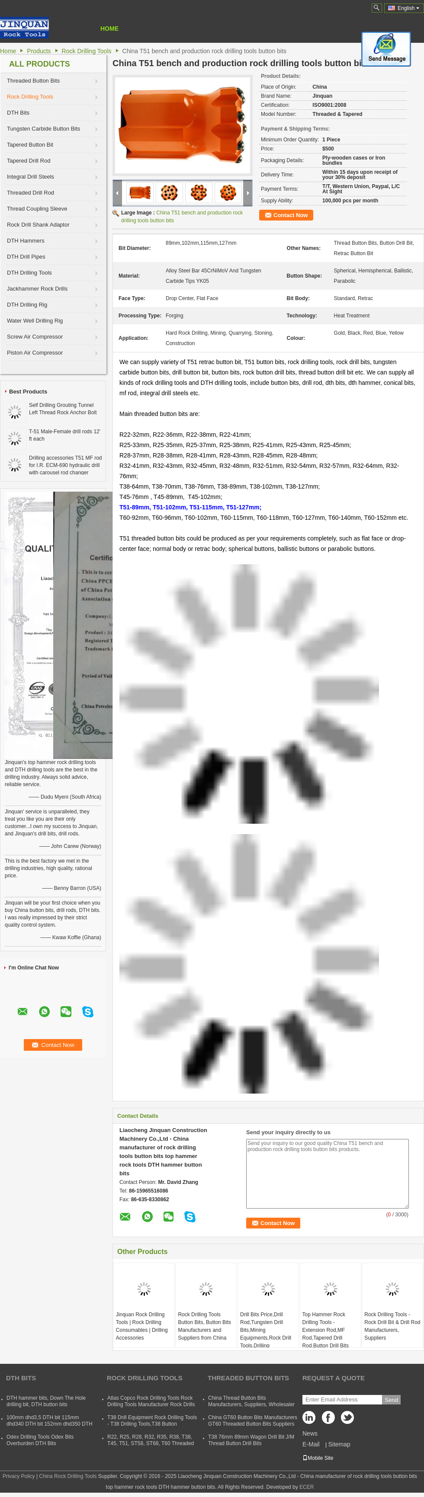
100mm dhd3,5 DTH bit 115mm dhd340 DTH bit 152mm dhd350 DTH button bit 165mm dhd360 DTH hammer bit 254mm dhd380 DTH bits (49, 1427)
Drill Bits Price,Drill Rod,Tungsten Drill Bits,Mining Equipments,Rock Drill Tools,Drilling (265, 1330)
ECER (306, 1487)
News (310, 1433)
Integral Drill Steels (30, 176)
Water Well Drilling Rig (35, 320)
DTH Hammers (26, 240)
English (408, 8)
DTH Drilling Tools (29, 272)
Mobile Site (317, 1458)
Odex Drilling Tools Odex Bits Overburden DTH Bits (40, 1440)
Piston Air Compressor (35, 352)
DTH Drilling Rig (27, 304)
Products (39, 51)
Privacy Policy (19, 1476)
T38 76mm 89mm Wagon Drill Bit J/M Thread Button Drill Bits (251, 1440)
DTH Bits (18, 112)
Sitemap (339, 1444)
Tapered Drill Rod (28, 160)
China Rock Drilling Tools (67, 1476)
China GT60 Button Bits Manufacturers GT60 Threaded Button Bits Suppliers (252, 1420)
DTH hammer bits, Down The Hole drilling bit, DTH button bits (46, 1401)
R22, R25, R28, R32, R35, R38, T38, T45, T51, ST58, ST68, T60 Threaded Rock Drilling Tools (150, 1443)
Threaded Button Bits (33, 80)
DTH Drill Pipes (26, 256)
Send (391, 1400)
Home (109, 28)
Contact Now (290, 215)
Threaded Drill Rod (30, 192)
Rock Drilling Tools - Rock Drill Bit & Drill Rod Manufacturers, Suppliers (392, 1326)
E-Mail (311, 1444)
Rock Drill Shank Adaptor (38, 224)
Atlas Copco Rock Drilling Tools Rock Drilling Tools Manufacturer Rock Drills (151, 1401)
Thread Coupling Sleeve (37, 208)
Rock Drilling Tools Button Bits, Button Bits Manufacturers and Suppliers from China (204, 1326)
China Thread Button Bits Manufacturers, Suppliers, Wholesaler (251, 1401)
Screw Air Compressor (35, 336)
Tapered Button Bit (30, 144)
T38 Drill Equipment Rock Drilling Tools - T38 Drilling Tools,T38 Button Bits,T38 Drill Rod (152, 1423)
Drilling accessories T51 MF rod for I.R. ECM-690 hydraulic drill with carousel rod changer (65, 465)
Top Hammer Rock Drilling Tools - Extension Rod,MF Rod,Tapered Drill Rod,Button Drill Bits (325, 1330)
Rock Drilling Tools (87, 51)
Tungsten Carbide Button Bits (43, 128)
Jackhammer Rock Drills (37, 288)
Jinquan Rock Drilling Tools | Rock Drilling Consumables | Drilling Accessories (142, 1326)
